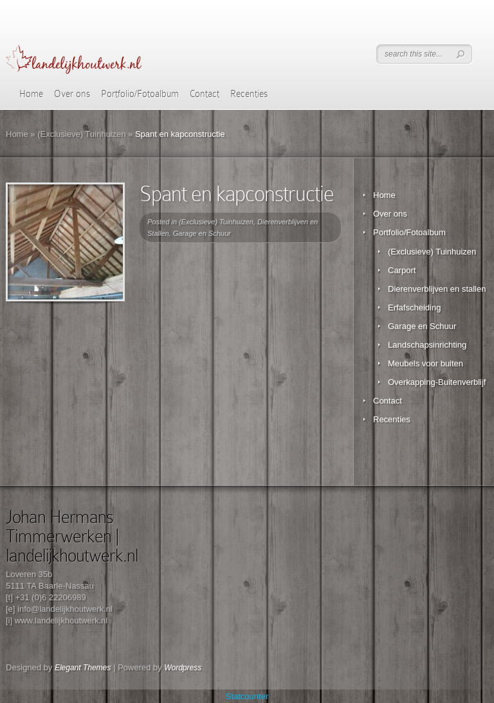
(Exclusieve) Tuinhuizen (81, 134)
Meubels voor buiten (425, 363)
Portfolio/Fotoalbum (140, 94)
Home (31, 94)
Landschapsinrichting (427, 345)
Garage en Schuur (202, 233)
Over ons (72, 94)
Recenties (249, 94)
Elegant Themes (83, 667)
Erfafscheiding (414, 307)
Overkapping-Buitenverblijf (437, 382)
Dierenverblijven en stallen (437, 289)
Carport (402, 270)
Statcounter (247, 696)
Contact (204, 94)
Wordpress (182, 667)
